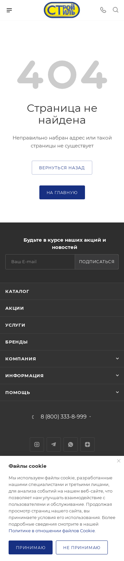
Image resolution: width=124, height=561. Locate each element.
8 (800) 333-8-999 (64, 417)
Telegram (54, 444)
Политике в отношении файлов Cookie (52, 530)
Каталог (17, 291)
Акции (14, 308)
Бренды (16, 341)
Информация (24, 375)
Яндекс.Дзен (87, 444)
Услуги (15, 325)
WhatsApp (70, 444)
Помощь (17, 392)
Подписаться (97, 261)
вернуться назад (62, 167)
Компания (20, 358)
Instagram (37, 444)
